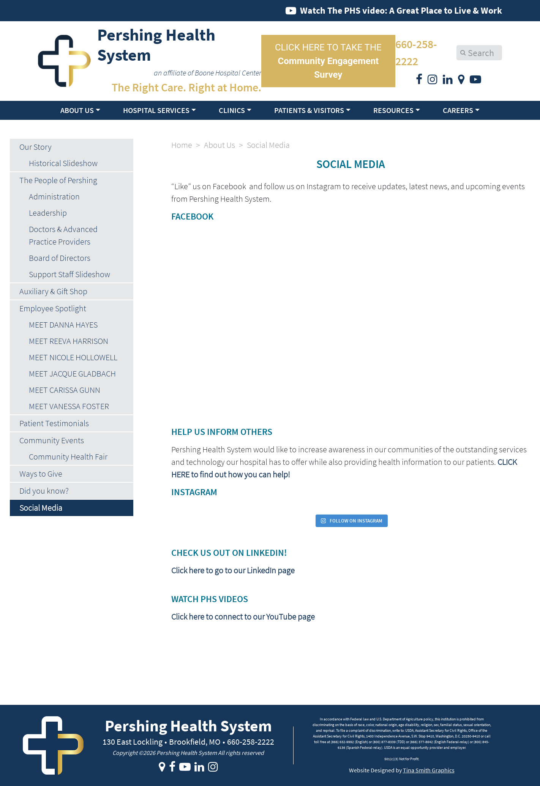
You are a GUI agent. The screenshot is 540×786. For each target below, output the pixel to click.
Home (181, 145)
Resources (393, 110)
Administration (54, 196)
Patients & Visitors (309, 110)
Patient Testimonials (54, 423)
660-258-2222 (416, 52)
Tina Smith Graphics (429, 770)
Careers (458, 110)
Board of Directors (59, 258)
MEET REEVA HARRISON (68, 341)
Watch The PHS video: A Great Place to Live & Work (401, 10)
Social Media (40, 507)
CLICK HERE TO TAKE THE (328, 61)
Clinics (232, 110)
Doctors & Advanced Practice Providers (63, 235)
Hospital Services (156, 110)
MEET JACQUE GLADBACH (72, 373)
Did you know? (44, 490)
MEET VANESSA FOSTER (69, 406)
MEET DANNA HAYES (63, 324)
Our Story (35, 146)
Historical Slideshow (63, 163)
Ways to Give (40, 473)
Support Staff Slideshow (69, 274)
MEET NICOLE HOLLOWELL (73, 357)
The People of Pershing (58, 180)
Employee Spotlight (52, 308)
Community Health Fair (68, 456)
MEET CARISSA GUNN (64, 389)
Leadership (48, 212)
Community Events (51, 440)
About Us (77, 110)
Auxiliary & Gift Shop (53, 291)
